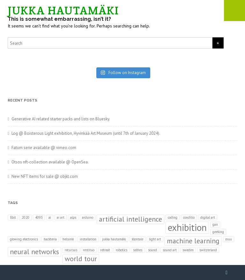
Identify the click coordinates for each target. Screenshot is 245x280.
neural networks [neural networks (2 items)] (34, 251)
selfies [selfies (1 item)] (137, 250)
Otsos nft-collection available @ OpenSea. (50, 162)
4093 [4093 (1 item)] (39, 217)
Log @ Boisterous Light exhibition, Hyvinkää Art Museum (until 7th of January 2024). (85, 133)
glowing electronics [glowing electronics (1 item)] (24, 239)
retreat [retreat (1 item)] (105, 250)
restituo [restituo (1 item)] (88, 250)
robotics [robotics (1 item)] (121, 250)
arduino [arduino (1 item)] (87, 217)
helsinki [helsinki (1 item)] (68, 239)
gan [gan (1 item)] (215, 224)
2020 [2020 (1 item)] (25, 217)
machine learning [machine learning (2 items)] (193, 240)
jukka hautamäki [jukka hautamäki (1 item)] (114, 239)
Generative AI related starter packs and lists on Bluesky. (60, 119)
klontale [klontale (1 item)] (137, 239)
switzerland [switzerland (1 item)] (208, 250)
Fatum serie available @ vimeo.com (43, 147)
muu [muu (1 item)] (228, 239)
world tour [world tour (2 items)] (81, 258)
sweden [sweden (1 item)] (188, 250)
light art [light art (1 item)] (155, 239)
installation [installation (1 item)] (88, 239)
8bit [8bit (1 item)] (13, 217)
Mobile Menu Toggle (234, 10)
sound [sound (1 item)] (152, 250)
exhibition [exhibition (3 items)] (187, 227)
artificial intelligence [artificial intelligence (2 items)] (130, 219)
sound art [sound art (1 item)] (170, 250)
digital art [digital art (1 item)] (207, 217)
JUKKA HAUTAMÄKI (63, 10)
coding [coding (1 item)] (172, 217)
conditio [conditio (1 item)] (189, 217)
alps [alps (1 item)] (73, 217)
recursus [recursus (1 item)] (71, 250)
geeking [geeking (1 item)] (218, 232)
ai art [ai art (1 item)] (60, 217)
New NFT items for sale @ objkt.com (44, 176)
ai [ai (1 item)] (49, 217)
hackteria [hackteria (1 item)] (50, 239)
